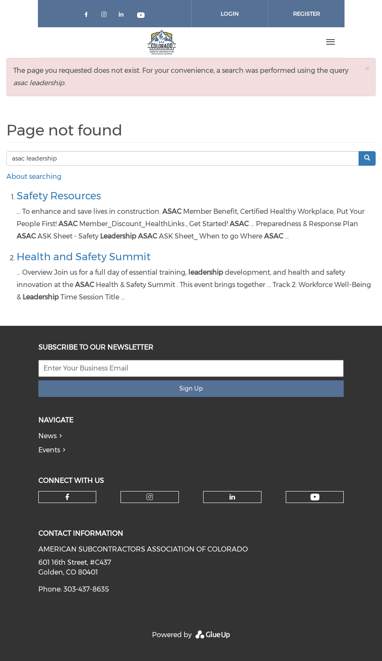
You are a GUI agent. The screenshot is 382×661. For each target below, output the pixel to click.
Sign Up (191, 388)
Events (49, 450)
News (47, 436)
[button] (367, 68)
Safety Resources (59, 196)
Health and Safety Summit (84, 256)
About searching (33, 176)
